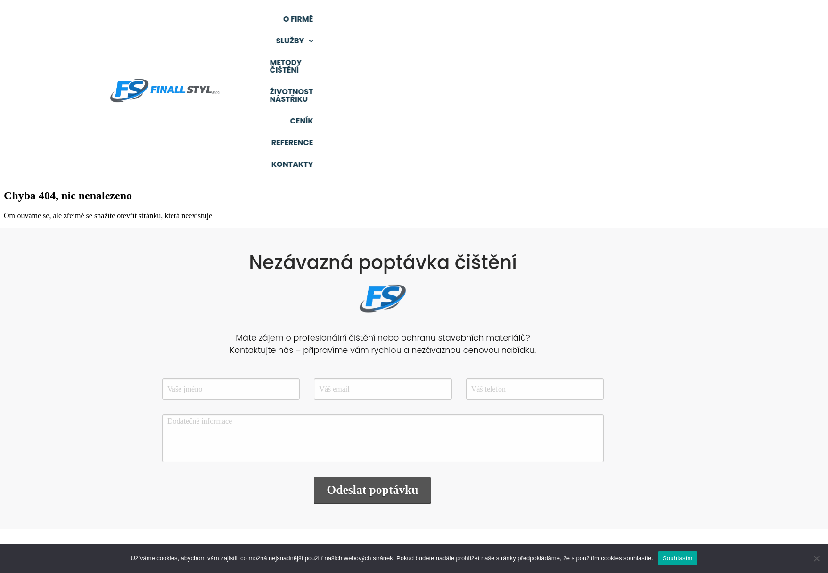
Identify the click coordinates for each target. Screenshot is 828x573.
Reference (711, 19)
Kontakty (711, 40)
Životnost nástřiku (586, 19)
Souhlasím (678, 558)
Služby (424, 19)
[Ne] (816, 558)
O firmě (371, 19)
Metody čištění (494, 19)
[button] (424, 19)
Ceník (659, 19)
